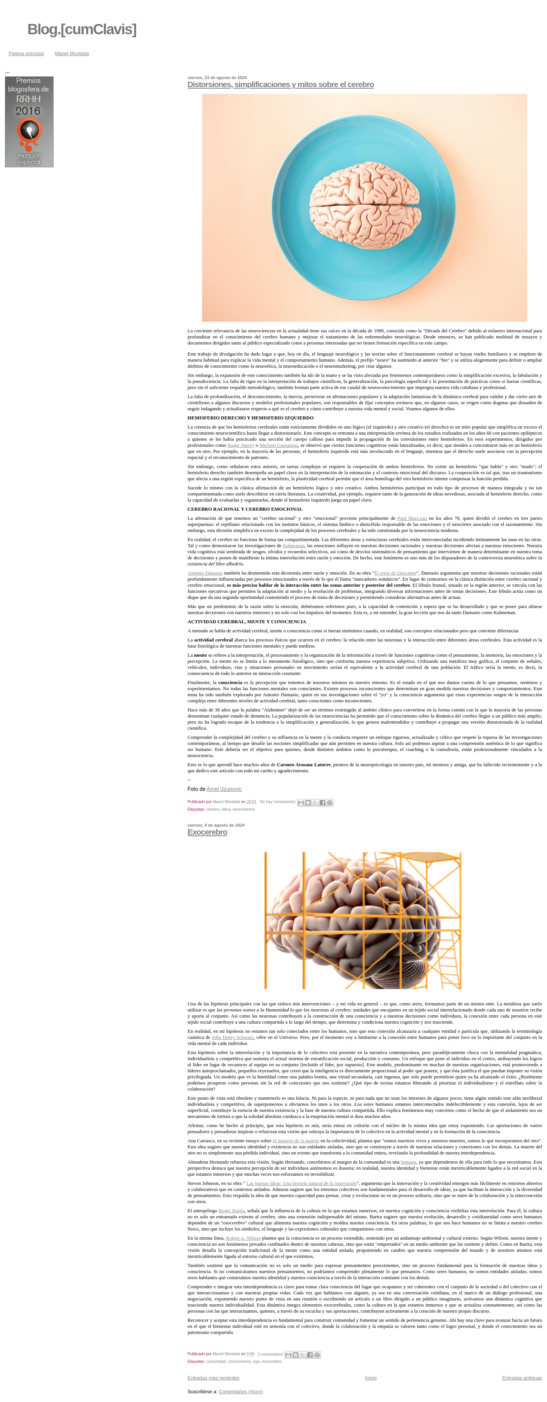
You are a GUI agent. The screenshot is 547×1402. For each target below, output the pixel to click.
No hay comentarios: (278, 802)
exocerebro (272, 1361)
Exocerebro (207, 831)
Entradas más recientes (214, 1378)
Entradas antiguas (522, 1378)
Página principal (26, 53)
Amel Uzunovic (224, 789)
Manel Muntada (72, 53)
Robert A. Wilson (243, 1238)
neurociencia (243, 809)
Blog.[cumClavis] (81, 29)
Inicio (370, 1378)
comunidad (216, 1361)
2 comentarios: (271, 1354)
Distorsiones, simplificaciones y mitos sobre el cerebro (281, 84)
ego (256, 1361)
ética (226, 809)
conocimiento (239, 1361)
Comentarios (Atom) (241, 1391)
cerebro (213, 809)
